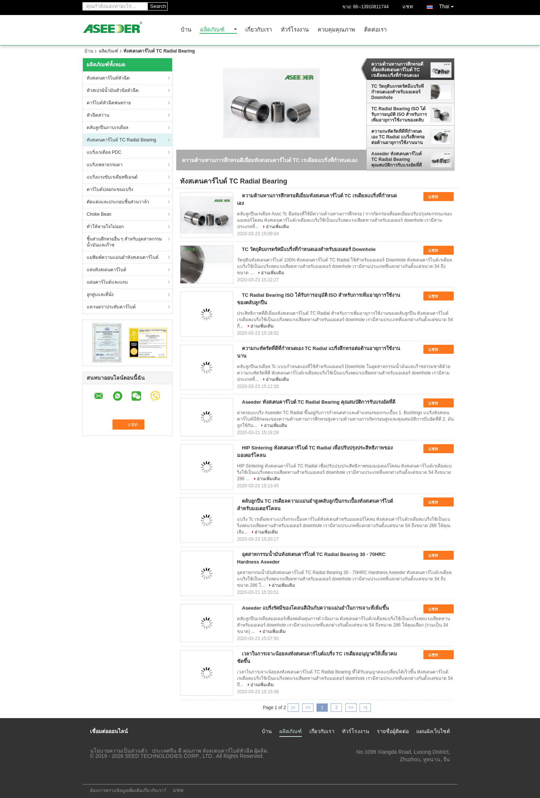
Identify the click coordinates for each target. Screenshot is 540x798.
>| (365, 707)
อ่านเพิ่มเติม (277, 226)
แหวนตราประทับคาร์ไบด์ (111, 307)
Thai (448, 5)
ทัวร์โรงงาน (295, 30)
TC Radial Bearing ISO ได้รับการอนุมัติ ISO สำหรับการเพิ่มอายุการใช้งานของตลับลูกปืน (399, 114)
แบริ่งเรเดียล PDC (104, 152)
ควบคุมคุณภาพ (336, 30)
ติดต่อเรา (375, 30)
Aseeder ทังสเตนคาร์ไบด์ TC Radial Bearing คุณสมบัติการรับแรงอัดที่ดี (396, 159)
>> (351, 707)
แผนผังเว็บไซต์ (433, 731)
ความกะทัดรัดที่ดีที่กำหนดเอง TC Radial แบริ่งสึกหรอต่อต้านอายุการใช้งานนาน (397, 137)
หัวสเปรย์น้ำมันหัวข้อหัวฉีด (113, 90)
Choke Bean (99, 214)
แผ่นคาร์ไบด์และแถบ (107, 282)
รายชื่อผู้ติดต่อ (393, 731)
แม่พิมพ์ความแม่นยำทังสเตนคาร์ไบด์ (123, 257)
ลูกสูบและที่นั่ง (100, 294)
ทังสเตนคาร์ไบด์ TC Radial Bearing (121, 140)
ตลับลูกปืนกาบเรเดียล (107, 127)
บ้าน (186, 30)
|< (293, 707)
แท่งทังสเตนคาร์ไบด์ (106, 269)
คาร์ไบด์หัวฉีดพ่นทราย (109, 102)
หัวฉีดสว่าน (98, 115)
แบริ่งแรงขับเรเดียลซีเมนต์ (112, 177)
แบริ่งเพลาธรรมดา (105, 164)
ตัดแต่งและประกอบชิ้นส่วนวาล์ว (118, 201)
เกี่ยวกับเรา (258, 30)
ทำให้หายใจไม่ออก (105, 226)
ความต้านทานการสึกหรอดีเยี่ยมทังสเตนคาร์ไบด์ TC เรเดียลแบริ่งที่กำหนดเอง (397, 70)
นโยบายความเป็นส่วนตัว (118, 751)
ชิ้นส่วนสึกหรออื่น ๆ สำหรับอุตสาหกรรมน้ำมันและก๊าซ (124, 242)
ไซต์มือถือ (96, 774)
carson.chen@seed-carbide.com (412, 767)
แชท (407, 6)
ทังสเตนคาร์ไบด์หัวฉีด (108, 78)
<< (307, 707)
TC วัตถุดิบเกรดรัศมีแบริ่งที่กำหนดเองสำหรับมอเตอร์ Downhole (397, 92)
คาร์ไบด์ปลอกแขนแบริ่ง (110, 189)
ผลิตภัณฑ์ (212, 30)
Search (158, 6)
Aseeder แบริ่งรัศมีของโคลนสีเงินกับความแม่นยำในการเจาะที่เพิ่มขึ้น (315, 608)
